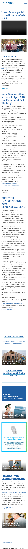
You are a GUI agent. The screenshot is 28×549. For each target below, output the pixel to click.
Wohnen (3, 69)
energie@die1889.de (7, 508)
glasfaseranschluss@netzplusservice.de (12, 304)
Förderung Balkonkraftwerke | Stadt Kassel (13, 492)
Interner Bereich (6, 543)
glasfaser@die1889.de (7, 309)
